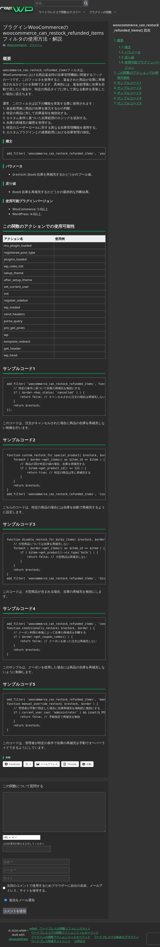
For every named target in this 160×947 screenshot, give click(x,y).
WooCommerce (17, 45)
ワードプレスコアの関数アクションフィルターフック (65, 932)
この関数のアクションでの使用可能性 (138, 75)
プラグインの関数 (102, 12)
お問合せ (79, 941)
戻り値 (129, 57)
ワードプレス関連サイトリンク (50, 941)
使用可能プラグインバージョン (142, 64)
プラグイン (35, 45)
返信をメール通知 (19, 900)
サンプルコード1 (129, 83)
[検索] (86, 3)
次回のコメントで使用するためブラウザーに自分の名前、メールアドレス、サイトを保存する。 (54, 888)
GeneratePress (18, 939)
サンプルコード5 (129, 103)
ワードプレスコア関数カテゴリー (62, 12)
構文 (128, 47)
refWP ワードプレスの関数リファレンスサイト (60, 928)
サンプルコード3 (129, 93)
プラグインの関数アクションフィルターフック (60, 937)
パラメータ (133, 52)
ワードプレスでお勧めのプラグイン (116, 937)
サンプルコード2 (129, 88)
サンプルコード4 (129, 98)
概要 (120, 40)
